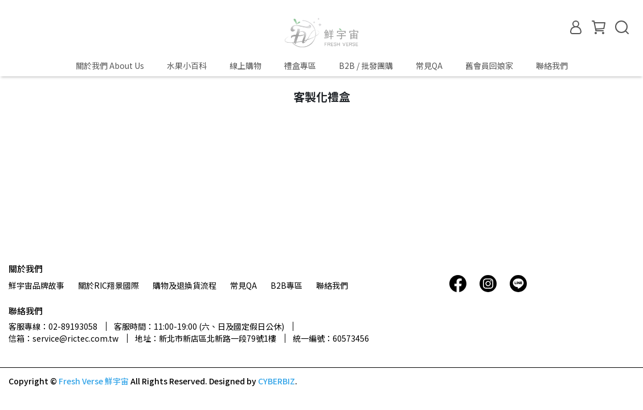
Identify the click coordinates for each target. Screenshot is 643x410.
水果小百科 (187, 65)
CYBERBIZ (276, 381)
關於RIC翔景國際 (108, 285)
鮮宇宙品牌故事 (36, 285)
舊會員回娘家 (489, 65)
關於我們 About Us (110, 65)
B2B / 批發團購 (366, 65)
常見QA (429, 65)
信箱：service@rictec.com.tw (63, 338)
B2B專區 (286, 285)
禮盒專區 (300, 65)
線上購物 (245, 65)
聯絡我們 (552, 65)
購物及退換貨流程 (184, 285)
